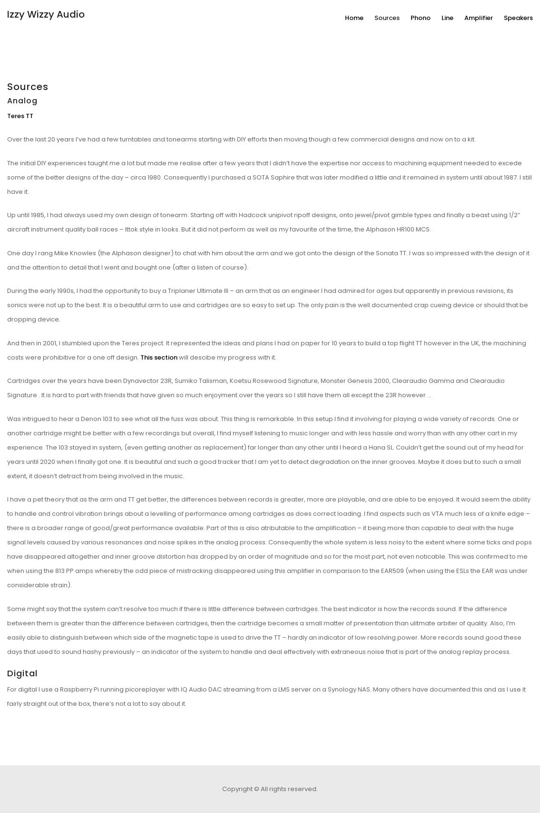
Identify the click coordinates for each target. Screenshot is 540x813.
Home (354, 17)
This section (158, 357)
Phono (421, 17)
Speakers (518, 17)
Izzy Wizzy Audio (46, 14)
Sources (387, 17)
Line (447, 17)
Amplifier (478, 17)
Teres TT (20, 115)
